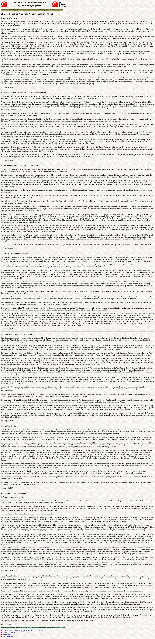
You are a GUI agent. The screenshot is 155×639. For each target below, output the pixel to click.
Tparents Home (8, 636)
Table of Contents (9, 632)
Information (7, 634)
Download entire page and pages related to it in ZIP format (23, 630)
